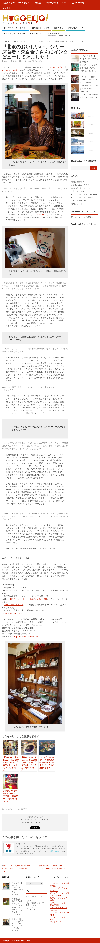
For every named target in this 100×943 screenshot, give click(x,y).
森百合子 (24, 809)
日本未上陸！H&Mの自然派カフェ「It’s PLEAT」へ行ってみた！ (17, 923)
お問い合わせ (78, 2)
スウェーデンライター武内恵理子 (59, 903)
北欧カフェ (58, 28)
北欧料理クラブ (36, 33)
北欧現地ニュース (75, 28)
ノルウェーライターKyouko (58, 908)
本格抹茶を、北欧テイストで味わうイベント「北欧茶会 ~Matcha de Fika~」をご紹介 (17, 905)
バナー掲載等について (56, 2)
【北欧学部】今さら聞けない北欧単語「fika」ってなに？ (88, 88)
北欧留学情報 (59, 34)
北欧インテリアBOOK (13, 604)
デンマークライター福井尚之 (59, 884)
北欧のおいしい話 (54, 67)
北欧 (16, 809)
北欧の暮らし (43, 214)
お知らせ (74, 204)
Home (14, 41)
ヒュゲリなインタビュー (14, 33)
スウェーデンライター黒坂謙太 (59, 889)
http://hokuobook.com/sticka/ (27, 636)
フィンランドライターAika (59, 913)
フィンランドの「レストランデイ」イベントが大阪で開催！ (17, 887)
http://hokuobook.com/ (12, 613)
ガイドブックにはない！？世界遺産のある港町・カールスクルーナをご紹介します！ (16, 868)
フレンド (7, 7)
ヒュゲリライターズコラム (15, 28)
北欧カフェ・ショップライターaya (59, 894)
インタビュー (9, 809)
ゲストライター (56, 922)
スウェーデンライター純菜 (59, 898)
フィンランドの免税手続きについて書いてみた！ (88, 97)
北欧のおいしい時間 (38, 599)
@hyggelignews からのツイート (84, 217)
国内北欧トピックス (40, 28)
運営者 (38, 2)
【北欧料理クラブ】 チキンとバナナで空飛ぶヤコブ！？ (88, 59)
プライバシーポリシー (35, 909)
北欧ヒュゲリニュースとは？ (16, 2)
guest (6, 61)
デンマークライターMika (58, 918)
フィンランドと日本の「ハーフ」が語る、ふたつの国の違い (88, 80)
